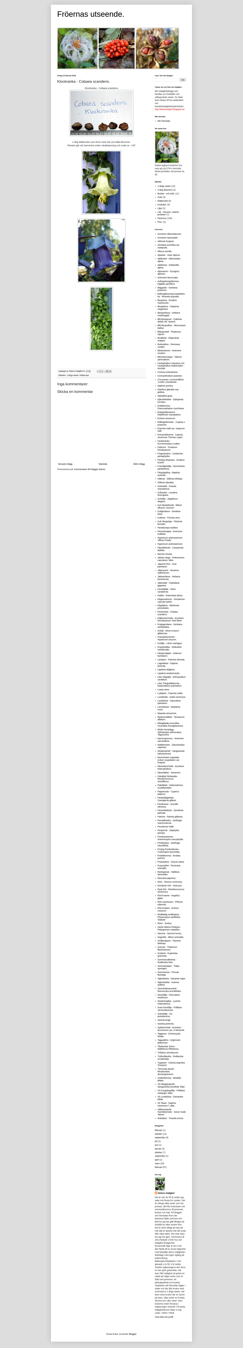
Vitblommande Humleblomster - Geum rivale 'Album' (172, 1112)
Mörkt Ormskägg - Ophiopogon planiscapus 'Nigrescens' (169, 732)
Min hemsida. (164, 121)
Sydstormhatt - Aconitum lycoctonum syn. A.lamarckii (171, 1028)
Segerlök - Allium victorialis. (171, 937)
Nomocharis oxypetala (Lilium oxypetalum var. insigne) (169, 760)
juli (156, 1141)
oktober (158, 1134)
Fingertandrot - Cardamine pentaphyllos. (170, 454)
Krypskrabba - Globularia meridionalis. (170, 648)
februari (158, 1130)
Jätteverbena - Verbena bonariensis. (169, 577)
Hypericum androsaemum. (170, 544)
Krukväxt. (162, 204)
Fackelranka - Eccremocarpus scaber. (169, 442)
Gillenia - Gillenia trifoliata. (170, 478)
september (160, 1137)
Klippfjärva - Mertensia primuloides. (168, 606)
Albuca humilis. (165, 251)
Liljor (160, 208)
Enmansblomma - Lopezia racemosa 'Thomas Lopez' (170, 436)
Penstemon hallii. (166, 826)
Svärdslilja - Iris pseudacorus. (165, 1015)
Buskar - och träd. (166, 193)
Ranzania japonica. (167, 878)
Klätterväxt (84, 375)
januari (158, 1148)
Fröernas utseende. (90, 14)
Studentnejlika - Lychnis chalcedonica (169, 1002)
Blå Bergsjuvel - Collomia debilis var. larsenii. (170, 320)
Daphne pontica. (165, 385)
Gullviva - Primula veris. (169, 517)
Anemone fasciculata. (168, 277)
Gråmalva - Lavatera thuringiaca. (167, 493)
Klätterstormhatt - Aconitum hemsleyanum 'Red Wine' (171, 619)
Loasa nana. (164, 689)
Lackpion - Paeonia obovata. (171, 659)
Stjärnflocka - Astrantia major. (172, 978)
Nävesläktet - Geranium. (169, 772)
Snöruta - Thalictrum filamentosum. (167, 948)
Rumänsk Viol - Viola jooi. (170, 885)
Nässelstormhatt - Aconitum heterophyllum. (171, 767)
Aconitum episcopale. (168, 237)
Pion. (160, 222)
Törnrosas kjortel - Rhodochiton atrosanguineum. (166, 1071)
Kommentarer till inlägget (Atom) (89, 469)
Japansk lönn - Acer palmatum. (167, 565)
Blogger (132, 1334)
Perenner (162, 218)
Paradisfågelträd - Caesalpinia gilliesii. (167, 799)
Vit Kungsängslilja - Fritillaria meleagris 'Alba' (171, 1091)
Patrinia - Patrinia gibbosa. (170, 816)
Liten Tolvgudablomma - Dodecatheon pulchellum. (170, 684)
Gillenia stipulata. (166, 482)
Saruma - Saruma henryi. (170, 933)
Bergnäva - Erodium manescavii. (167, 301)
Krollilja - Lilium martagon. (170, 643)
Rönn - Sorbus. (165, 923)
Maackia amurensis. (167, 713)
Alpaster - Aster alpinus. (169, 255)
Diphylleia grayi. (165, 396)
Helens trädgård (166, 1193)
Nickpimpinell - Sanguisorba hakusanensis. (171, 752)
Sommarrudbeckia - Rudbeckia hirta (167, 961)
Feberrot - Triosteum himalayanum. (167, 448)
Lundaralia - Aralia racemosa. (172, 697)
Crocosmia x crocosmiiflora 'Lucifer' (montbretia (171, 380)
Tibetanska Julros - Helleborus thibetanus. (168, 1047)
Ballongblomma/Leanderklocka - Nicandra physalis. (171, 295)
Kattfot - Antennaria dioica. (170, 595)
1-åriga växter (72, 375)
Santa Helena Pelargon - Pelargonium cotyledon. (169, 928)
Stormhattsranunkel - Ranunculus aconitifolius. (170, 989)
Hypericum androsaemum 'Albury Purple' (170, 539)
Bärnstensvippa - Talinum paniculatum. (170, 358)
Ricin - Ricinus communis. (170, 882)
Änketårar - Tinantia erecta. (171, 1118)
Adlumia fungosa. (166, 241)
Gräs (160, 197)
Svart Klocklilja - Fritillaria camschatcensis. (170, 1008)
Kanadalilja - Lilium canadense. (167, 590)
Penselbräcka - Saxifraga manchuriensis (170, 821)
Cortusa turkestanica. (168, 372)
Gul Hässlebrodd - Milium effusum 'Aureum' (170, 506)
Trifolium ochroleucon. (168, 1052)
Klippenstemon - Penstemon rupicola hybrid (171, 600)
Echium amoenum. (167, 418)
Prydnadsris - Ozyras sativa (171, 862)
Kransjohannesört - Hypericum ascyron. (167, 638)
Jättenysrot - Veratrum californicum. (168, 571)
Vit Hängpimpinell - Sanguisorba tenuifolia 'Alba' (171, 1085)
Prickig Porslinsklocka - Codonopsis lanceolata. (169, 850)
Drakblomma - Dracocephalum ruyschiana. (171, 407)
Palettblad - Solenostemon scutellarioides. (170, 786)
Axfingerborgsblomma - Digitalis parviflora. (169, 282)
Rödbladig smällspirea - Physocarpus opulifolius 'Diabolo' (169, 917)
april (157, 1159)
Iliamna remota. (165, 554)
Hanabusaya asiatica (168, 527)
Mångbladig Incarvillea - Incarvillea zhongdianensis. (171, 724)
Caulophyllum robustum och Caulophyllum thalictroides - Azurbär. (171, 366)
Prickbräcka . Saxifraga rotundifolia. (169, 844)
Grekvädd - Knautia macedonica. (167, 487)
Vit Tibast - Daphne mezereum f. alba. (167, 1104)
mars (157, 1163)
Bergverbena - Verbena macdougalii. (169, 314)
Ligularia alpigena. (166, 669)
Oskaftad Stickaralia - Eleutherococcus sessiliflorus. (168, 779)
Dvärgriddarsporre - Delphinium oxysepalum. (169, 413)
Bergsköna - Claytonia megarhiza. (168, 307)
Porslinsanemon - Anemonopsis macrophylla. (171, 838)
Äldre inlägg (139, 464)
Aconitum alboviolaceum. (170, 234)
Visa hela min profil (164, 1317)
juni (156, 1145)
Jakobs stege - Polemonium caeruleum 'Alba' (171, 558)
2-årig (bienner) (165, 190)
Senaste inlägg (65, 464)
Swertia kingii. (164, 1020)
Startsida (103, 464)
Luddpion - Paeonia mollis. (170, 693)
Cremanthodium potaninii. (170, 376)
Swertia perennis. (166, 1023)
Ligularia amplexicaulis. (169, 673)
